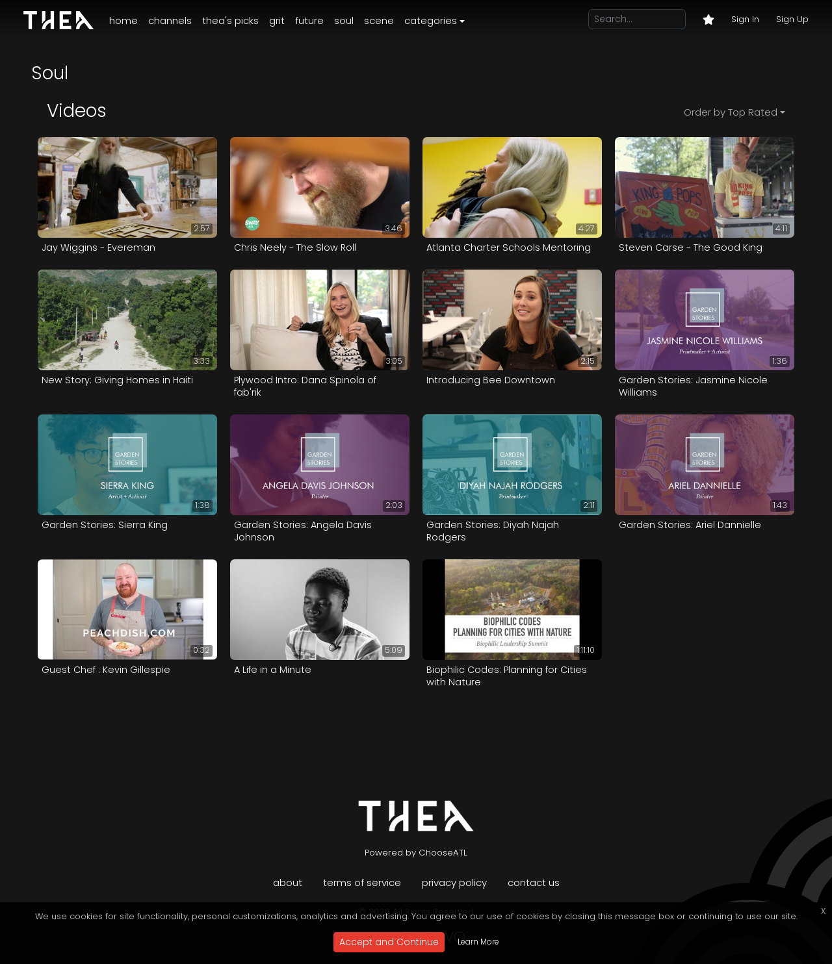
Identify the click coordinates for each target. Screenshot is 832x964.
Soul (344, 20)
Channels (170, 20)
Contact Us (534, 882)
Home (123, 20)
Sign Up (792, 19)
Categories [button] (430, 20)
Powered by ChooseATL (416, 852)
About (287, 882)
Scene (379, 20)
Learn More (478, 941)
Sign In (745, 19)
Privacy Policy (454, 882)
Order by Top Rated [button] (730, 112)
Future (309, 20)
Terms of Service (362, 882)
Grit (277, 20)
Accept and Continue (389, 941)
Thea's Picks (230, 20)
